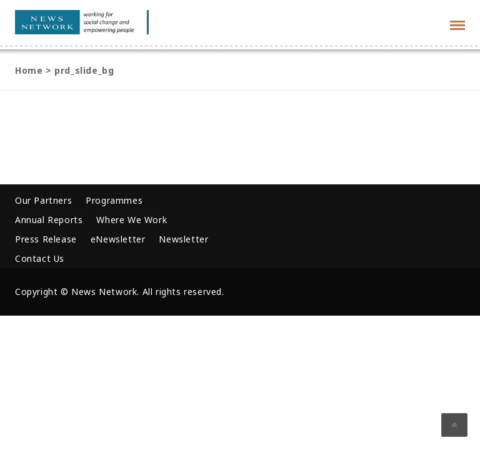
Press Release (46, 239)
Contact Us (39, 258)
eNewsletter (118, 239)
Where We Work (131, 220)
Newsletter (183, 239)
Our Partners (43, 200)
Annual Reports (48, 220)
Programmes (114, 200)
